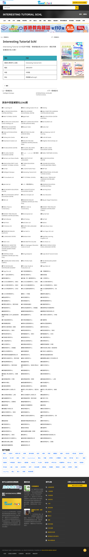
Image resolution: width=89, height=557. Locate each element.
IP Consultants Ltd (8, 177)
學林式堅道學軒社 (46, 323)
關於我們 (27, 553)
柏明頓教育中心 (46, 374)
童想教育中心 (45, 401)
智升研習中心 (45, 365)
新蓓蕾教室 (25, 351)
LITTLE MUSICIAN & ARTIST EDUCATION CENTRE (10, 195)
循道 (84, 458)
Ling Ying (6, 471)
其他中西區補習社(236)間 (15, 102)
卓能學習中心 (45, 297)
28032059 (29, 68)
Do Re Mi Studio (46, 137)
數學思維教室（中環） (47, 344)
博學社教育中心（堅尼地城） (10, 304)
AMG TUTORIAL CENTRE (9, 116)
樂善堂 (57, 467)
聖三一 (78, 458)
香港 (75, 462)
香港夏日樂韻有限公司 (28, 438)
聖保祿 (81, 453)
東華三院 (17, 453)
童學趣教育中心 (26, 401)
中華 (23, 458)
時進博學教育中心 (7, 361)
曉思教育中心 (25, 374)
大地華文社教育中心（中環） (49, 315)
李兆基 (5, 467)
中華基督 (12, 462)
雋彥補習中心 (45, 431)
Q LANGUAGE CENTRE (9, 236)
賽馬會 (44, 467)
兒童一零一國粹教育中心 (28, 278)
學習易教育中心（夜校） (48, 330)
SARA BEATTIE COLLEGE (28, 242)
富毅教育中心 (25, 337)
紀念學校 (23, 467)
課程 (44, 20)
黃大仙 (69, 462)
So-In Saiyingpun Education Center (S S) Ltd (29, 246)
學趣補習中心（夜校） (28, 334)
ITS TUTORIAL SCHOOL (28, 177)
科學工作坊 (44, 398)
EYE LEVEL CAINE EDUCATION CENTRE (46, 148)
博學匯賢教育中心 (46, 301)
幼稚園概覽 (50, 487)
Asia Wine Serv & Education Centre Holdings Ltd (10, 122)
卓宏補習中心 (25, 297)
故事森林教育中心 (26, 344)
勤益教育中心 (6, 297)
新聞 (24, 471)
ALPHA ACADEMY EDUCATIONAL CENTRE (27, 112)
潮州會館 (31, 453)
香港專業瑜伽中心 (46, 438)
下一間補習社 (55, 37)
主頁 (4, 20)
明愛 (49, 453)
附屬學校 (61, 462)
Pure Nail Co (25, 231)
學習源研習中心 (7, 334)
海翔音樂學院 (6, 386)
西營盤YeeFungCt (31, 77)
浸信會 (74, 453)
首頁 (80, 14)
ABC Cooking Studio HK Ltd (29, 108)
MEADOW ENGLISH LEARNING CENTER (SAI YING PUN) (29, 201)
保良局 (67, 453)
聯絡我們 (35, 553)
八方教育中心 (45, 278)
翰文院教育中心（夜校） (9, 412)
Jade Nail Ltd (6, 184)
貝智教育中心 (6, 424)
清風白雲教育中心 (26, 386)
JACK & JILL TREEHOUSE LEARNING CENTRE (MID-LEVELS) (48, 179)
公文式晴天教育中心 (47, 281)
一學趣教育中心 (46, 271)
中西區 (28, 72)
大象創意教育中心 (7, 320)
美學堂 (43, 405)
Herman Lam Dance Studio (10, 158)
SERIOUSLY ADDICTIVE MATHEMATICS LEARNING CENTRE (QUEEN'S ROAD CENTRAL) (9, 247)
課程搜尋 (49, 507)
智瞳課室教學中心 (7, 370)
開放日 (35, 20)
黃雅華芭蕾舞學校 (7, 445)
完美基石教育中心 (7, 337)
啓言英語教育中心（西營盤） (30, 308)
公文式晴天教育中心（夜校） (10, 285)
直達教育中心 (45, 395)
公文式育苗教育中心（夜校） (49, 285)
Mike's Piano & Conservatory (7, 207)
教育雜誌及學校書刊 (52, 536)
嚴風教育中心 (6, 311)
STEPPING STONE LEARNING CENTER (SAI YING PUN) (10, 255)
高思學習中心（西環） (47, 441)
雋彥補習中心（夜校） (8, 435)
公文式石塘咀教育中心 (28, 285)
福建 (61, 453)
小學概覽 (49, 491)
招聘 (83, 20)
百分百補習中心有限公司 (28, 395)
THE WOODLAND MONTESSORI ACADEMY (8, 267)
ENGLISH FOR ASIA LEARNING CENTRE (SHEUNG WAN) (29, 142)
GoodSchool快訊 (77, 485)
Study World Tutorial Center (49, 254)
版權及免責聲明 (12, 553)
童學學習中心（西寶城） (9, 401)
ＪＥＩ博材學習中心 (27, 184)
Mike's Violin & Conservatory (26, 207)
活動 (40, 20)
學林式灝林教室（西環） (9, 327)
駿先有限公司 (25, 441)
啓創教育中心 (6, 308)
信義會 (5, 462)
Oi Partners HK (7, 226)
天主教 (40, 462)
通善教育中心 (6, 428)
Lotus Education (46, 195)
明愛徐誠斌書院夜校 (47, 355)
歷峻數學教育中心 (26, 382)
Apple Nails (25, 116)
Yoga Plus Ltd (6, 271)
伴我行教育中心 (26, 275)
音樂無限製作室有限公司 (48, 435)
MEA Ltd (5, 200)
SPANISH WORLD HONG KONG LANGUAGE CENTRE (48, 246)
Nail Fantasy (25, 219)
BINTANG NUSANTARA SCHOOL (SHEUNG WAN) (9, 127)
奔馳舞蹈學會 (6, 323)
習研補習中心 (25, 408)
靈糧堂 (55, 453)
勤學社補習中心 (46, 294)
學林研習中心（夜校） (8, 330)
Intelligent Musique (8, 93)
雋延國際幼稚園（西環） (28, 431)
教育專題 (71, 20)
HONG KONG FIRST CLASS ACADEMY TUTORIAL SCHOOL (10, 164)
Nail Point (5, 222)
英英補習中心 (25, 412)
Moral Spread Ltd (27, 214)
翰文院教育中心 (46, 408)
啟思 (38, 453)
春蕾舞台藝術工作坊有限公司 (49, 358)
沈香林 (10, 453)
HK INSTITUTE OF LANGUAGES (27, 159)
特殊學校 (24, 20)
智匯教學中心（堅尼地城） (10, 365)
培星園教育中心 (26, 315)
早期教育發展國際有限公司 (10, 355)
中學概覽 (49, 495)
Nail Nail (44, 219)
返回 (6, 86)
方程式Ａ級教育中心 (47, 351)
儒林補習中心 (6, 278)
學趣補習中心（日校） (47, 334)
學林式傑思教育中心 (27, 323)
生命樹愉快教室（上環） (9, 395)
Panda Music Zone (46, 226)
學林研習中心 (45, 327)
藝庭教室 (5, 421)
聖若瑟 (46, 462)
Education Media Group (49, 550)
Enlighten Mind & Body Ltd (49, 141)
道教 (18, 458)
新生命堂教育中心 (7, 351)
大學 (30, 20)
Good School (31, 458)
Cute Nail (24, 137)
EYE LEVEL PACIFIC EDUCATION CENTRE (8, 154)
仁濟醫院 (58, 458)
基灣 (24, 453)
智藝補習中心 (25, 370)
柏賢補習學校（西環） (28, 379)
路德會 (81, 462)
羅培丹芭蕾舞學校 (26, 405)
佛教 (43, 453)
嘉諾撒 (26, 462)
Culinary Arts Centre (8, 137)
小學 (13, 20)
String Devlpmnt (26, 254)
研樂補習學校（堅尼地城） (29, 398)
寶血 (39, 458)
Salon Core (5, 242)
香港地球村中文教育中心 (9, 438)
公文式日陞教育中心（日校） (30, 281)
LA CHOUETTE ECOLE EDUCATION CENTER (28, 190)
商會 (16, 467)
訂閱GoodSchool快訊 (79, 2)
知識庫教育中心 (7, 398)
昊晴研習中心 (25, 355)
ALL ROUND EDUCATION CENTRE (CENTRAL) (9, 112)
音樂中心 (24, 435)
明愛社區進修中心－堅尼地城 (10, 358)
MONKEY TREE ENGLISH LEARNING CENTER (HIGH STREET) (48, 208)
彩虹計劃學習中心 (26, 341)
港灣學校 (44, 386)
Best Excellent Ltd (46, 122)
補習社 (85, 14)
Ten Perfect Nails (26, 261)
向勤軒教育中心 (46, 304)
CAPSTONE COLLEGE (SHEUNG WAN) (27, 133)
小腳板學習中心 (46, 337)
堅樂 (76, 467)
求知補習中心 (45, 382)
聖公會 (5, 458)
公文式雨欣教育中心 (8, 294)
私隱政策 (21, 553)
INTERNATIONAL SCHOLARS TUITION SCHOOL (44, 94)
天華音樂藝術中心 (26, 320)
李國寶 (51, 467)
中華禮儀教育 (35, 486)
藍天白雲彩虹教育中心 (28, 415)
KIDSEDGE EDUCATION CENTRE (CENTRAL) (48, 185)
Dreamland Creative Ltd (9, 141)
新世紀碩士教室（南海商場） (49, 348)
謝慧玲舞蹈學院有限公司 (28, 421)
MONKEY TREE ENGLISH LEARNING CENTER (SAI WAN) (10, 214)
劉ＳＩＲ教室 (25, 294)
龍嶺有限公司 (25, 445)
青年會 (71, 458)
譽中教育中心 (45, 421)
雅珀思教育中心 (7, 431)
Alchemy (44, 108)
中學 (9, 20)
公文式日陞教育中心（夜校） (10, 281)
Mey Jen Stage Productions (49, 200)
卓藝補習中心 (6, 301)
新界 (30, 467)
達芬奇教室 (25, 428)
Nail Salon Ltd (26, 222)
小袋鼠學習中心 (7, 341)
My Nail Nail (45, 214)
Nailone (43, 222)
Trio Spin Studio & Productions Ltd (27, 267)
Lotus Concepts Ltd (27, 195)
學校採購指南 (63, 20)
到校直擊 (78, 20)
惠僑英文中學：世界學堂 (36, 510)
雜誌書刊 (55, 20)
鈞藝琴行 (44, 428)
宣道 (65, 458)
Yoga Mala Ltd (45, 266)
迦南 (64, 467)
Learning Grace (46, 189)
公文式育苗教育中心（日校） (10, 288)
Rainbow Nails (26, 236)
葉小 (18, 471)
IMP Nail (44, 168)
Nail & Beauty (6, 219)
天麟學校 (44, 320)
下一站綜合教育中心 (8, 275)
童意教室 (5, 405)
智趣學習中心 (45, 370)
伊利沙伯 (53, 462)
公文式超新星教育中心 (28, 288)
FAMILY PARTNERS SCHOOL (49, 153)
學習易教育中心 (26, 330)
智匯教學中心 (45, 361)
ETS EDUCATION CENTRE (9, 148)
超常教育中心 (25, 424)
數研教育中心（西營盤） (9, 348)
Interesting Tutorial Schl (19, 41)
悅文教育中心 (6, 344)
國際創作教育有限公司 (47, 311)
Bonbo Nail (44, 127)
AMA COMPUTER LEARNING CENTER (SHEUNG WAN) (49, 112)
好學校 (51, 458)
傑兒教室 (44, 275)
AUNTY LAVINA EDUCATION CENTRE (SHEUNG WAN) (29, 122)
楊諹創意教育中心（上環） (49, 379)
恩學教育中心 (45, 341)
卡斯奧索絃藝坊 (26, 304)
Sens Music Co (45, 242)
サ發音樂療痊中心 (26, 271)
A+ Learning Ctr (7, 108)
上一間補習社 (5, 37)
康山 (13, 471)
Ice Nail (4, 168)
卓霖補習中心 (25, 301)
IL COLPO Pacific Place (28, 168)
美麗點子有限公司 (7, 408)
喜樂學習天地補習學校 (47, 308)
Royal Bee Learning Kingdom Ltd (47, 237)
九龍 (11, 467)
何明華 (70, 467)
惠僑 (4, 453)
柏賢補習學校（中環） (8, 379)
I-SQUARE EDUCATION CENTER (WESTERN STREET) (48, 164)
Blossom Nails (26, 127)
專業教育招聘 (50, 532)
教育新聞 (30, 471)
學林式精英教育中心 (27, 327)
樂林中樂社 (5, 382)
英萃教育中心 (45, 412)
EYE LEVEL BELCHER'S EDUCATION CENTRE (28, 148)
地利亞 (33, 462)
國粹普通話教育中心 (27, 311)
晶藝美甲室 (25, 361)
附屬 (45, 458)
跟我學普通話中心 (46, 424)
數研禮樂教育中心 (26, 348)
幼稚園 (18, 20)
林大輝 (11, 458)
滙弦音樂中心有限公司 (8, 389)
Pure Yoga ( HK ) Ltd (47, 231)
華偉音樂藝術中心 (7, 415)
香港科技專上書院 (7, 441)
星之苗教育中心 (26, 358)
